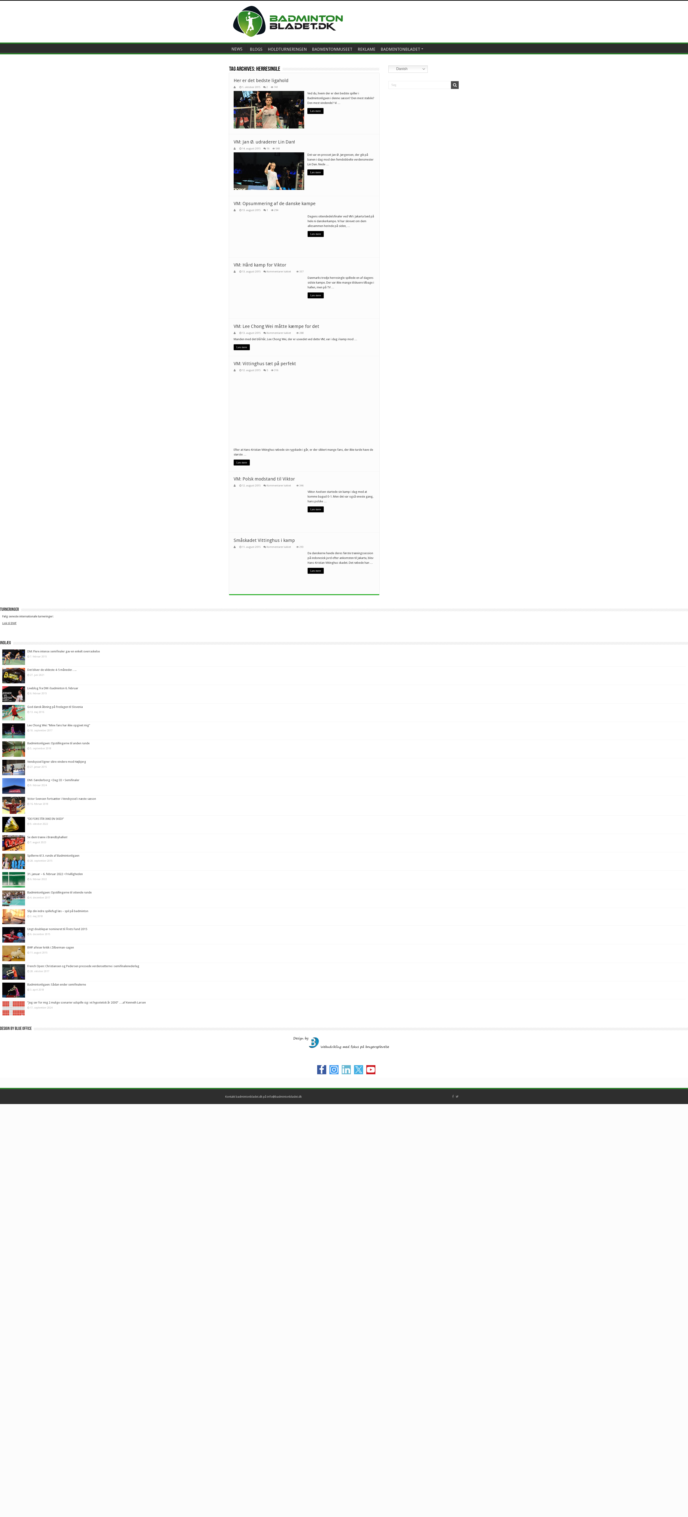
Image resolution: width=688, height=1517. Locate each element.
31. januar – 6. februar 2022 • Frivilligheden (55, 1163)
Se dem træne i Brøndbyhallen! (47, 1126)
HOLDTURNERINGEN (287, 49)
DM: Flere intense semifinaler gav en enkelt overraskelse (63, 941)
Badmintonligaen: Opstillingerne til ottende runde (59, 1182)
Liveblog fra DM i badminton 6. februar (52, 978)
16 (268, 148)
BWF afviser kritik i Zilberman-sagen (50, 1237)
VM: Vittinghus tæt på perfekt (265, 363)
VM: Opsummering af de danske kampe (275, 203)
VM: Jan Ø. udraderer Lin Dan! (264, 142)
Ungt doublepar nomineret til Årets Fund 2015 (57, 1218)
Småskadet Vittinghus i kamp (264, 830)
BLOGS (256, 49)
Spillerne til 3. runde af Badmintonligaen (53, 1145)
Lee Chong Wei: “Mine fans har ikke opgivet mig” (58, 1014)
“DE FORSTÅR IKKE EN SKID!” (45, 1108)
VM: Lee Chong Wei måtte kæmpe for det (276, 326)
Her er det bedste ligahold (261, 80)
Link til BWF (9, 913)
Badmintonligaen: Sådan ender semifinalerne (56, 1274)
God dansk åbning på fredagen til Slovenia (55, 996)
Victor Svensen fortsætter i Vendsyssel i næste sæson (61, 1088)
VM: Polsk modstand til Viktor (264, 768)
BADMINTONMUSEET (332, 49)
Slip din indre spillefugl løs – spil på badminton (57, 1200)
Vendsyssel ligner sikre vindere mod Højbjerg (56, 1051)
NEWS (237, 49)
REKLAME (366, 49)
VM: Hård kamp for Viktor (260, 264)
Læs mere (315, 111)
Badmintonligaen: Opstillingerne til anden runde (58, 1033)
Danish (398, 69)
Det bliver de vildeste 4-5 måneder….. (51, 959)
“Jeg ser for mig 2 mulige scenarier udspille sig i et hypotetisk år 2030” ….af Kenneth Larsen (86, 1292)
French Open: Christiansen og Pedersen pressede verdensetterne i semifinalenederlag (83, 1255)
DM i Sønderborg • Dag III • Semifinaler (53, 1070)
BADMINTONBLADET (400, 49)
